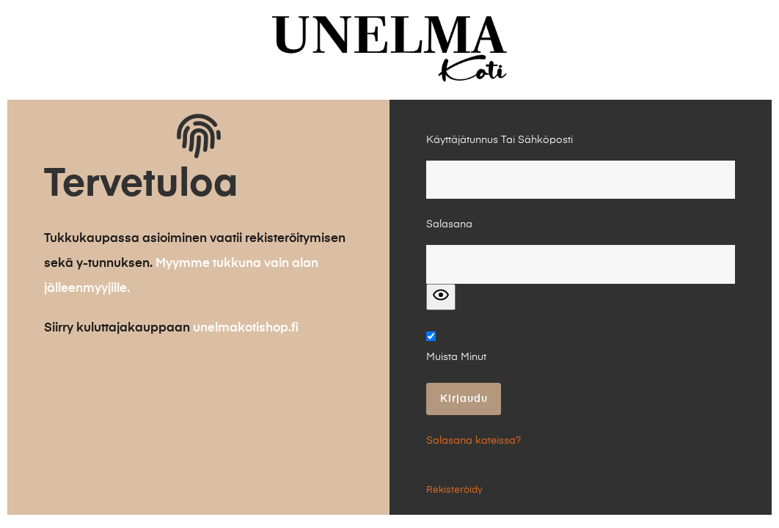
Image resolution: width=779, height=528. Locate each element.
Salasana (449, 224)
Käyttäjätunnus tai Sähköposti (499, 140)
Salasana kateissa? (473, 441)
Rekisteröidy (454, 490)
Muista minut (456, 357)
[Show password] (441, 297)
